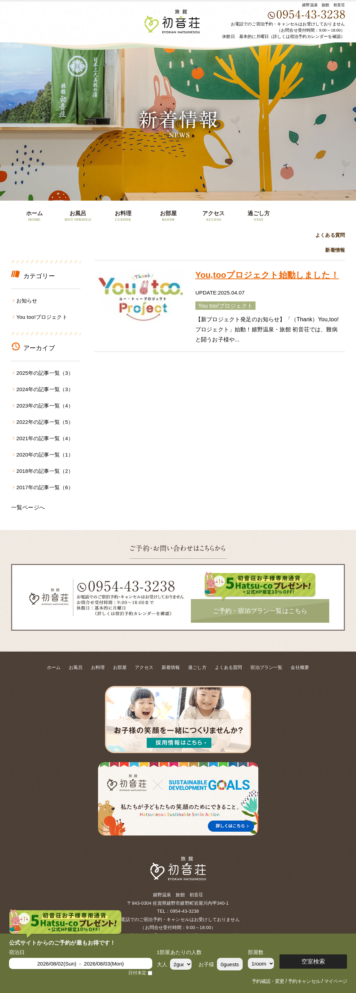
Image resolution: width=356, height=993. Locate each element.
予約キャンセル (304, 981)
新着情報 (335, 250)
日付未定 (137, 972)
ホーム (34, 216)
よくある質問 (330, 235)
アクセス (213, 216)
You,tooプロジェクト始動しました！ (267, 275)
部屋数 (256, 952)
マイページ (335, 981)
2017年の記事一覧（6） (44, 487)
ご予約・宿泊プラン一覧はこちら (260, 610)
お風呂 (78, 216)
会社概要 (300, 667)
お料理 (123, 216)
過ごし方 (258, 216)
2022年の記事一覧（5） (44, 422)
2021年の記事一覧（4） (44, 438)
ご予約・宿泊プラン (312, 213)
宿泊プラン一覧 (266, 667)
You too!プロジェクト (41, 317)
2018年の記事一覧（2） (44, 471)
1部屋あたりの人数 (179, 952)
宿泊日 (17, 952)
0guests (230, 964)
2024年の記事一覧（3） (44, 389)
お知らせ (27, 301)
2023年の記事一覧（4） (44, 406)
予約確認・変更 (268, 981)
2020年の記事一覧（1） (44, 455)
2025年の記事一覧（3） (44, 373)
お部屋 (168, 216)
